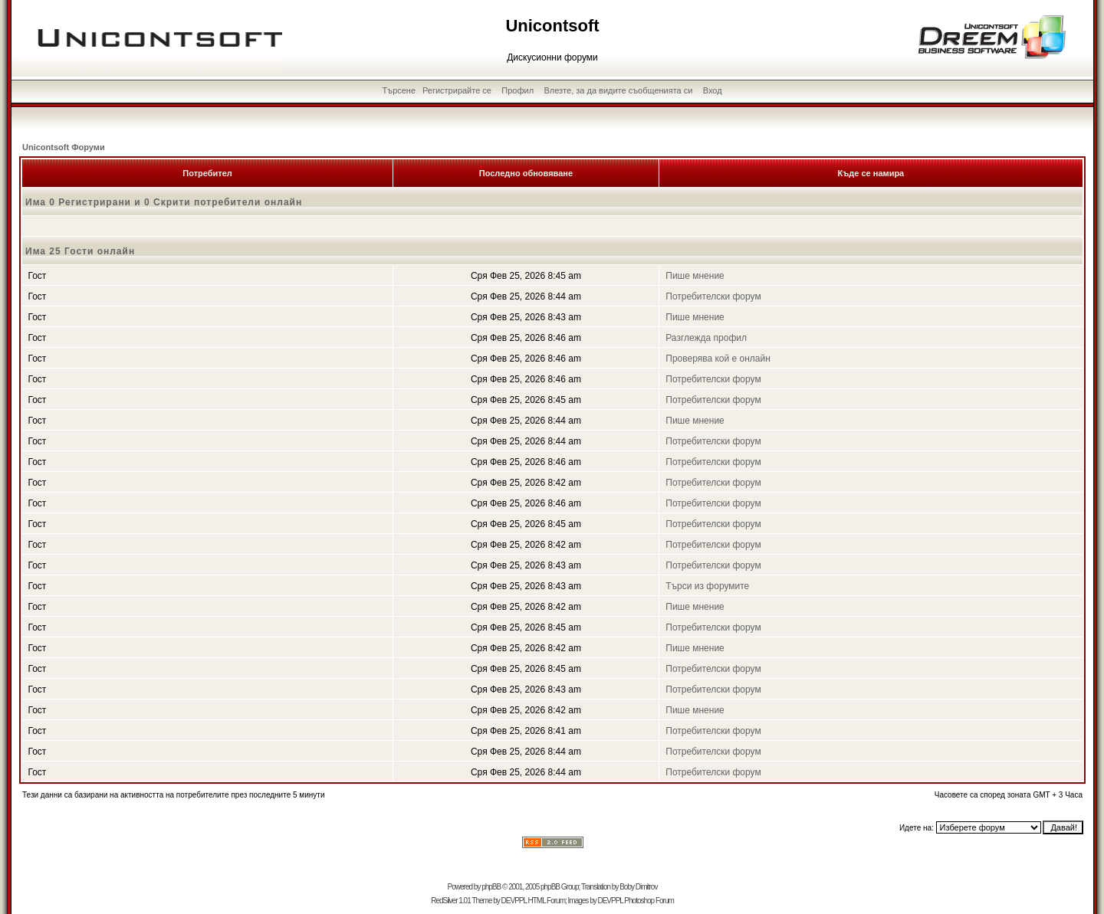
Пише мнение (694, 275)
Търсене (399, 90)
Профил (517, 90)
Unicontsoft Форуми (63, 147)
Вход (712, 90)
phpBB (491, 887)
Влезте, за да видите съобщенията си (618, 90)
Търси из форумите (707, 586)
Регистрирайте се (456, 90)
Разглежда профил (706, 338)
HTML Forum (546, 900)
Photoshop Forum (649, 900)
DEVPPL (514, 900)
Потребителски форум (713, 296)
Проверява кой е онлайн (717, 358)
